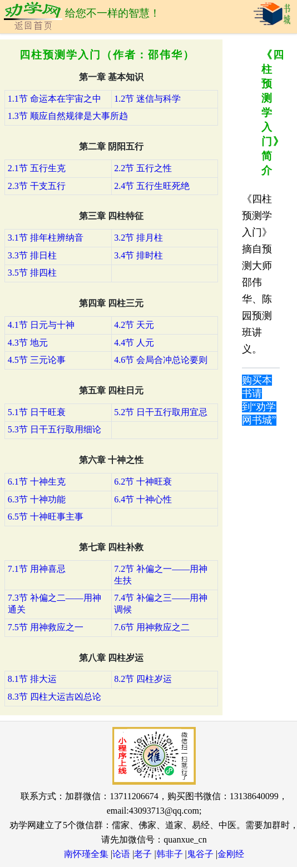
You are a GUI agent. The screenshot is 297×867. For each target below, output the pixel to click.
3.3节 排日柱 (32, 255)
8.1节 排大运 (32, 679)
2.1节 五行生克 (37, 168)
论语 (121, 854)
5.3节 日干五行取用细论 (54, 429)
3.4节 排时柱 (138, 255)
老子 (143, 854)
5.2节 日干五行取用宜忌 (160, 412)
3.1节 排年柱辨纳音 (45, 237)
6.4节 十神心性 (143, 499)
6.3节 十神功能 (37, 499)
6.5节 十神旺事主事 (45, 516)
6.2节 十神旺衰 (143, 481)
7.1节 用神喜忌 (37, 569)
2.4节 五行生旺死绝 (152, 186)
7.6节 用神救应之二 (152, 627)
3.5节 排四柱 (32, 272)
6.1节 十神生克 (37, 481)
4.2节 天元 (134, 325)
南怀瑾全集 (86, 854)
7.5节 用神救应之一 (45, 627)
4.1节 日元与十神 (41, 325)
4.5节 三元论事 (37, 360)
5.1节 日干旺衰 (37, 412)
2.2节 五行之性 (143, 168)
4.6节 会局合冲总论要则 (160, 360)
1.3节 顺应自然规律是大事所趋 (68, 116)
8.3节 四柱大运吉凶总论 (54, 696)
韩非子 (169, 854)
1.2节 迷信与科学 (147, 98)
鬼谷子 (200, 854)
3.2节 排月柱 (138, 237)
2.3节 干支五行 (37, 186)
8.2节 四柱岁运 (143, 679)
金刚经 (230, 854)
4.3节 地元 (28, 342)
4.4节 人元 (134, 342)
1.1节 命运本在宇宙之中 (54, 98)
